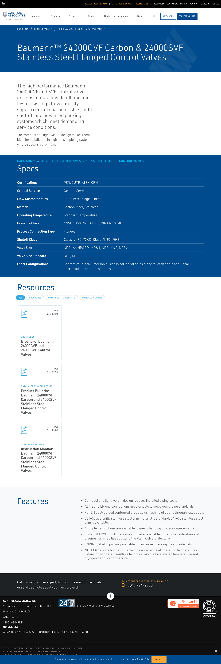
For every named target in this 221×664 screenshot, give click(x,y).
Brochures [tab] (35, 297)
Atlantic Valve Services (18, 632)
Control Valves (43, 29)
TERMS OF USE (10, 648)
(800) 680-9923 (13, 622)
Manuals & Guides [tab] (92, 297)
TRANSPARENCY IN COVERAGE (55, 648)
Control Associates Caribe (71, 632)
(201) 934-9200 (137, 585)
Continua (44, 632)
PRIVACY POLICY (29, 648)
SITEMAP (78, 648)
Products (22, 29)
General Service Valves (91, 29)
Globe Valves (65, 29)
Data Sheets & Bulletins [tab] (61, 297)
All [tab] (20, 297)
